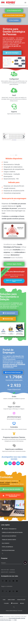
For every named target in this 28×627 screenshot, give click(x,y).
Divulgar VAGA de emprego (9, 536)
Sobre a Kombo (11, 599)
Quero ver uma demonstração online (14, 281)
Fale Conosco (5, 543)
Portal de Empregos (7, 546)
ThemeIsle (20, 610)
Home (4, 599)
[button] (4, 137)
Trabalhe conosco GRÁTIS (9, 539)
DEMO (22, 603)
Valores (6, 603)
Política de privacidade (8, 550)
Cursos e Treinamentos (9, 529)
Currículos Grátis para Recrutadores (12, 532)
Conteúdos (14, 603)
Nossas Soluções (21, 599)
